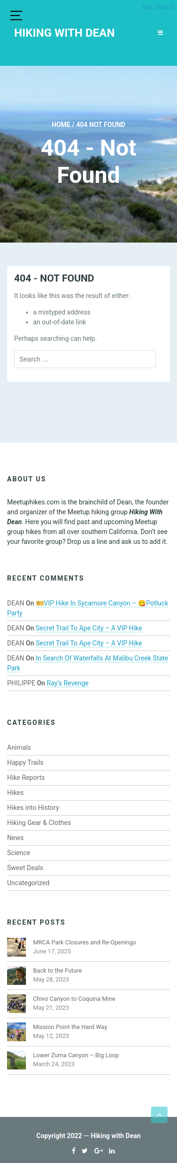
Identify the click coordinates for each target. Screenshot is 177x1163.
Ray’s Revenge (68, 683)
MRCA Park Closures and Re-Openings (84, 942)
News (15, 837)
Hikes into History (33, 807)
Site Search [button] (158, 7)
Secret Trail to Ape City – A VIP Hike (89, 628)
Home (61, 124)
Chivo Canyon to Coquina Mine (74, 998)
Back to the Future (57, 970)
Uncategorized (28, 883)
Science (18, 853)
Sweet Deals (25, 868)
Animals (19, 747)
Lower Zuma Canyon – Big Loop (76, 1055)
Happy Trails (25, 762)
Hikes (15, 792)
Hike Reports (26, 777)
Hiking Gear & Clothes (39, 822)
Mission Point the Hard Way (70, 1026)
